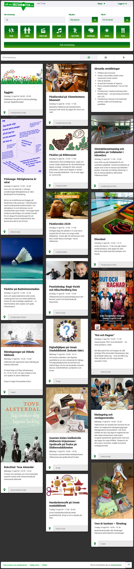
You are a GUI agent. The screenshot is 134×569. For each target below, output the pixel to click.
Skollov (14, 116)
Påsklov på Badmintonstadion (21, 289)
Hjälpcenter (34, 565)
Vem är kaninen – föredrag (110, 523)
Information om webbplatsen (15, 565)
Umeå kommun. (116, 565)
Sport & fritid (111, 186)
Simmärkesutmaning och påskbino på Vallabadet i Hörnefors (109, 152)
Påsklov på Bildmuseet (62, 155)
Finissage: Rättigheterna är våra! (20, 180)
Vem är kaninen (104, 80)
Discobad (99, 239)
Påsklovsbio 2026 (60, 224)
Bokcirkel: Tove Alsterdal (19, 467)
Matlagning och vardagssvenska (104, 416)
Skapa (102, 3)
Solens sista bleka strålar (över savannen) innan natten (110, 76)
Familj (13, 112)
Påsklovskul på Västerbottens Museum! (67, 98)
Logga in (122, 3)
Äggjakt (8, 92)
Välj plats (72, 14)
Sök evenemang (9, 14)
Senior (13, 490)
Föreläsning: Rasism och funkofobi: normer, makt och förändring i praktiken (112, 101)
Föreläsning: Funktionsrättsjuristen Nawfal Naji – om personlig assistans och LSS (113, 94)
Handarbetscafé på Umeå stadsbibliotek (64, 504)
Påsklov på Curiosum (106, 73)
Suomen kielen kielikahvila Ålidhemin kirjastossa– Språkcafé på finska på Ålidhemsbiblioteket (65, 442)
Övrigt (58, 381)
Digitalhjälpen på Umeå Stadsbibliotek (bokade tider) (66, 348)
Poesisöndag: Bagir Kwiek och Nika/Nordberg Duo (64, 288)
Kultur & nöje (21, 112)
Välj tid (103, 14)
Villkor (44, 565)
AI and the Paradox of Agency (110, 83)
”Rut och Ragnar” (104, 335)
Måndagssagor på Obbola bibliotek (19, 353)
